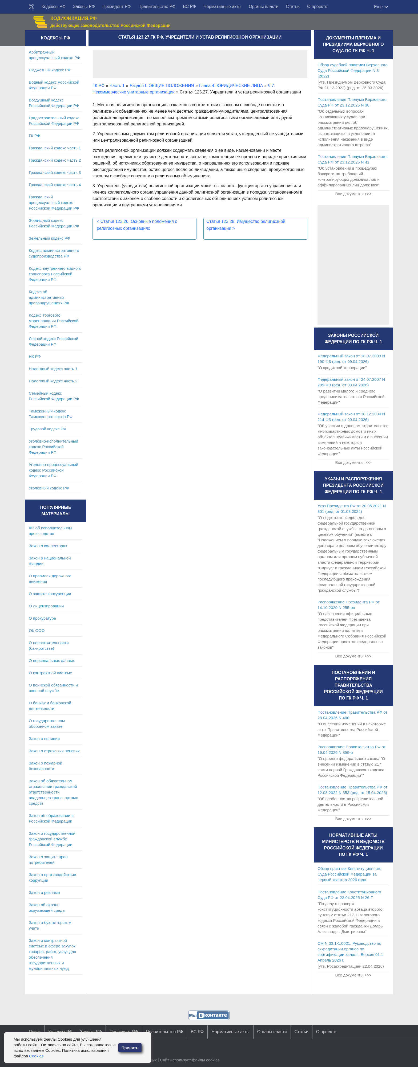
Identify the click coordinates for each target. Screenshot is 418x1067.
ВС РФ (189, 6)
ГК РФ (34, 135)
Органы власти (263, 6)
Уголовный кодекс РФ (49, 488)
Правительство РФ (157, 6)
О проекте (317, 6)
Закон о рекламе (44, 892)
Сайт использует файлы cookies (190, 1060)
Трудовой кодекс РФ (47, 429)
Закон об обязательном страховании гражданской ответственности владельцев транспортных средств (53, 792)
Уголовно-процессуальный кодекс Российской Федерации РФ (53, 470)
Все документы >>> (353, 193)
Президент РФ (116, 6)
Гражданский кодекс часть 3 (55, 172)
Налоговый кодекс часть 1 (53, 368)
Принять (130, 1047)
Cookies (36, 1056)
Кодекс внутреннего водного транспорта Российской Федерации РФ (55, 274)
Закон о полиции (44, 738)
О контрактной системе (50, 673)
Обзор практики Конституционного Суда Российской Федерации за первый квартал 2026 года (349, 874)
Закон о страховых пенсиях (54, 751)
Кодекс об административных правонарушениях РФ (49, 297)
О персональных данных (52, 660)
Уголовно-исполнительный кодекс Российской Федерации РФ (53, 447)
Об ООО (37, 630)
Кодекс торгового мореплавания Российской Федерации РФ (53, 321)
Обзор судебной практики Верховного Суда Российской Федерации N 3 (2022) (352, 70)
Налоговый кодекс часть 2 (53, 381)
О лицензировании (46, 606)
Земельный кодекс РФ (49, 238)
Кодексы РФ (54, 6)
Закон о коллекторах (48, 545)
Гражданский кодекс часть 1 (55, 148)
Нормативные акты (222, 6)
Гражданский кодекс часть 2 (55, 160)
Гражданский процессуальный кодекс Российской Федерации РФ (54, 202)
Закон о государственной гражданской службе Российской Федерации (52, 839)
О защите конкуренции (50, 593)
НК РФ (35, 356)
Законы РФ (84, 6)
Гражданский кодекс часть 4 (55, 184)
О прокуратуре (42, 618)
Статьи (293, 6)
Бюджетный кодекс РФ (50, 70)
